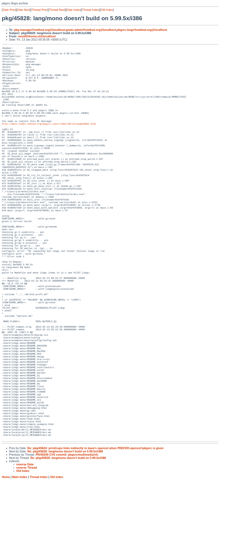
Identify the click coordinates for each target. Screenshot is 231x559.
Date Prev (9, 9)
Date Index (73, 9)
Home (6, 555)
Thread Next (57, 9)
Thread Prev (39, 9)
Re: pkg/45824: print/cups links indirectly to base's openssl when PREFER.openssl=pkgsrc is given (95, 526)
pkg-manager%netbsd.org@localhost (39, 29)
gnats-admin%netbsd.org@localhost (91, 29)
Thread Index (90, 9)
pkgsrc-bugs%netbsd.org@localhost (142, 29)
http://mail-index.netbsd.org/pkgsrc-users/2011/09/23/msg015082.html (49, 139)
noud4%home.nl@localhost (37, 36)
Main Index (19, 555)
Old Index (107, 9)
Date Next (23, 9)
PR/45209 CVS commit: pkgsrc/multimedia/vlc (67, 533)
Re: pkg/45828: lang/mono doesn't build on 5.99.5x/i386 (65, 529)
